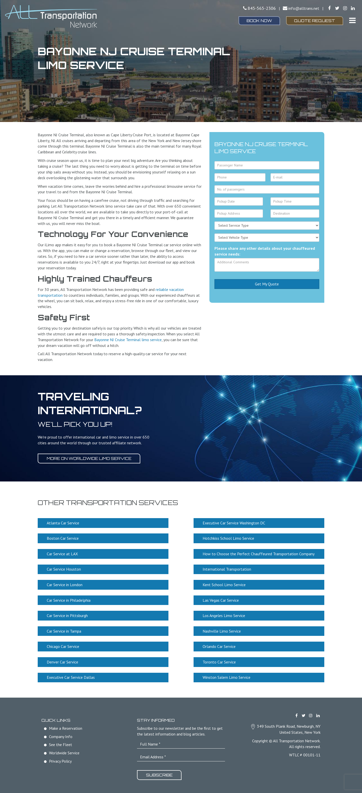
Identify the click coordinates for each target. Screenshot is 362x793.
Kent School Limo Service (224, 583)
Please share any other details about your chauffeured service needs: (264, 251)
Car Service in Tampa (64, 629)
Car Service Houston (64, 568)
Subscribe (159, 772)
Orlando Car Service (219, 644)
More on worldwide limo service (89, 458)
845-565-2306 (262, 8)
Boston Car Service (63, 537)
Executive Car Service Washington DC (234, 522)
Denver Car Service (62, 660)
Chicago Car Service (63, 644)
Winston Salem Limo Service (227, 675)
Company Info (60, 734)
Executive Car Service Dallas (71, 675)
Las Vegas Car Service (221, 598)
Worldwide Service (64, 750)
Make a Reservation (65, 725)
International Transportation (227, 568)
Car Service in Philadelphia (69, 598)
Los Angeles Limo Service (224, 614)
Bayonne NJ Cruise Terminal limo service (128, 339)
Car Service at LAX (62, 553)
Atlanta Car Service (63, 522)
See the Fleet (60, 742)
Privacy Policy (60, 758)
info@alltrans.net (303, 8)
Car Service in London (65, 583)
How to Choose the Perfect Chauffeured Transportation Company (259, 553)
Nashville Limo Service (222, 629)
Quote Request (314, 20)
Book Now (259, 20)
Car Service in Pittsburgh (67, 614)
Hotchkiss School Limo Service (228, 537)
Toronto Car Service (219, 660)
